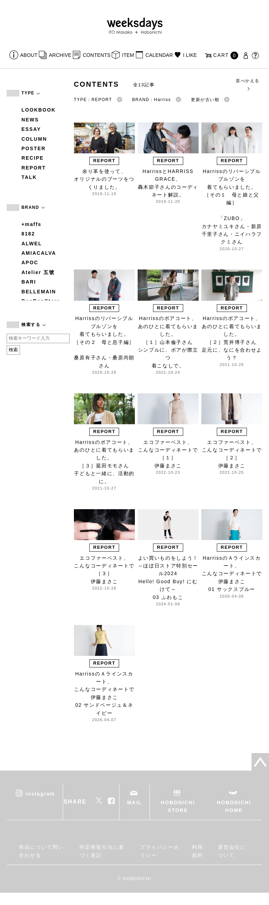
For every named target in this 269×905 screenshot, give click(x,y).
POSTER (33, 148)
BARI (28, 282)
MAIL (134, 802)
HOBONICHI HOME (234, 806)
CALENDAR (159, 55)
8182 (28, 234)
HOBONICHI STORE (178, 806)
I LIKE (190, 55)
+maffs (31, 224)
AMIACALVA (38, 253)
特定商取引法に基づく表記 (102, 851)
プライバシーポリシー (159, 851)
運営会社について (232, 851)
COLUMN (34, 139)
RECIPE (32, 158)
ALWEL (31, 243)
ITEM (128, 55)
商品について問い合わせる (41, 851)
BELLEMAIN (38, 291)
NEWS (30, 119)
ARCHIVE (60, 55)
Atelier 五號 (38, 272)
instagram (40, 793)
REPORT (33, 168)
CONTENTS (96, 55)
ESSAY (31, 129)
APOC (29, 262)
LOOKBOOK (38, 110)
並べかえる (247, 84)
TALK (29, 177)
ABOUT (29, 55)
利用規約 (197, 851)
